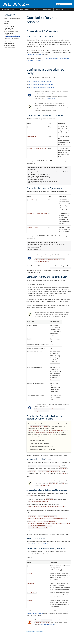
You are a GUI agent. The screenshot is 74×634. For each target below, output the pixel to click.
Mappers (7, 23)
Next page (39, 631)
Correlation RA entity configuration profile (40, 84)
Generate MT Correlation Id (35, 54)
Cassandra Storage (9, 41)
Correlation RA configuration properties (40, 81)
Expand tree (12, 47)
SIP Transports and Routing (11, 31)
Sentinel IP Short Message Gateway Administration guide (12, 19)
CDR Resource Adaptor (11, 34)
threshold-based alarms (47, 624)
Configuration (51, 98)
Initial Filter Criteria (9, 43)
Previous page (31, 631)
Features (7, 21)
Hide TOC (36, 9)
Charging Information (10, 29)
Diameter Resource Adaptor (12, 38)
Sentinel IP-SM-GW (24, 9)
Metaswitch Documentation (8, 9)
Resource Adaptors (9, 33)
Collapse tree (6, 47)
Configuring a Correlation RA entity (52, 58)
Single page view (47, 9)
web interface (44, 544)
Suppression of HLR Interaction (12, 25)
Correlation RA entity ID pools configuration (41, 87)
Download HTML (60, 9)
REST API (35, 544)
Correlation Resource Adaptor (13, 36)
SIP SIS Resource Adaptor (12, 40)
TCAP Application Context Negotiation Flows (11, 27)
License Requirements (10, 45)
